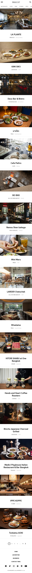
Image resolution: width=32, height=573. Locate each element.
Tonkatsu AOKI (16, 533)
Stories (21, 6)
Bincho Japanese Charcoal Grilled (16, 430)
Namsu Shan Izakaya (16, 227)
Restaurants (4, 6)
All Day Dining (19, 37)
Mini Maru (16, 259)
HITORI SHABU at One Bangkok (16, 360)
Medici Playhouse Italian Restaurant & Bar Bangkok (16, 466)
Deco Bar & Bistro (16, 99)
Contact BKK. (16, 561)
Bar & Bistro (21, 101)
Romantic (19, 470)
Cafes (11, 6)
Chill (19, 69)
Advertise (16, 555)
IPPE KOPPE (16, 500)
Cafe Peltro (16, 163)
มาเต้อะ (16, 131)
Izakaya (21, 230)
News (27, 6)
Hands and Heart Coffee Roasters (16, 394)
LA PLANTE (16, 34)
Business (16, 558)
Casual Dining (18, 328)
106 (23, 544)
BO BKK (16, 195)
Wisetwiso (16, 325)
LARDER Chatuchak (16, 291)
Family (22, 198)
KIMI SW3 (16, 66)
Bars (16, 6)
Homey (18, 166)
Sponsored (28, 494)
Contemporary (18, 134)
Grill (19, 434)
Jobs (16, 551)
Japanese (19, 364)
